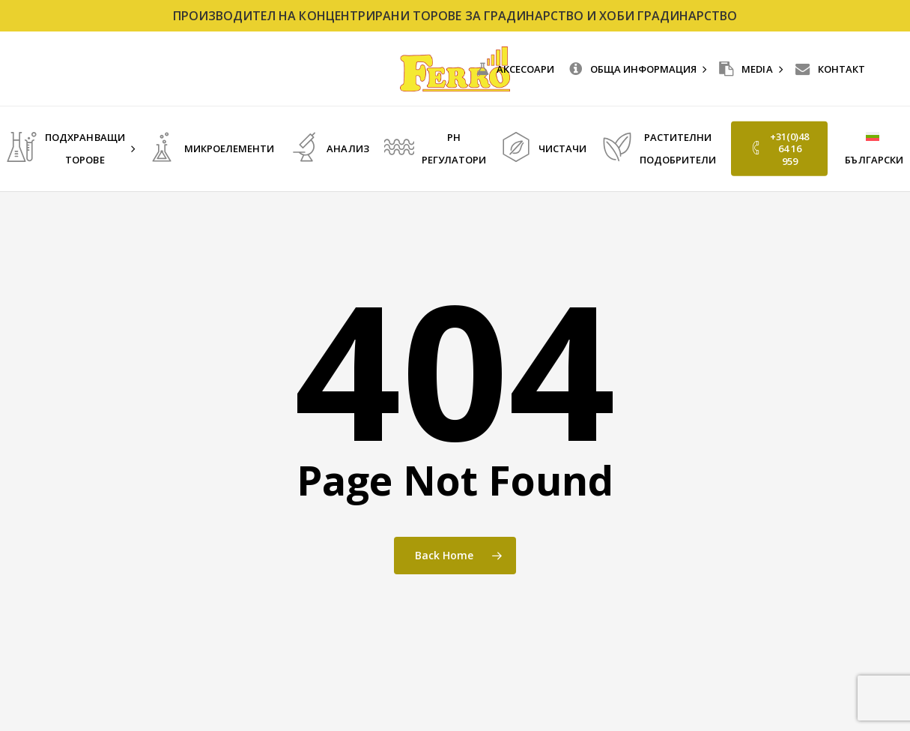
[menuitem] (873, 148)
